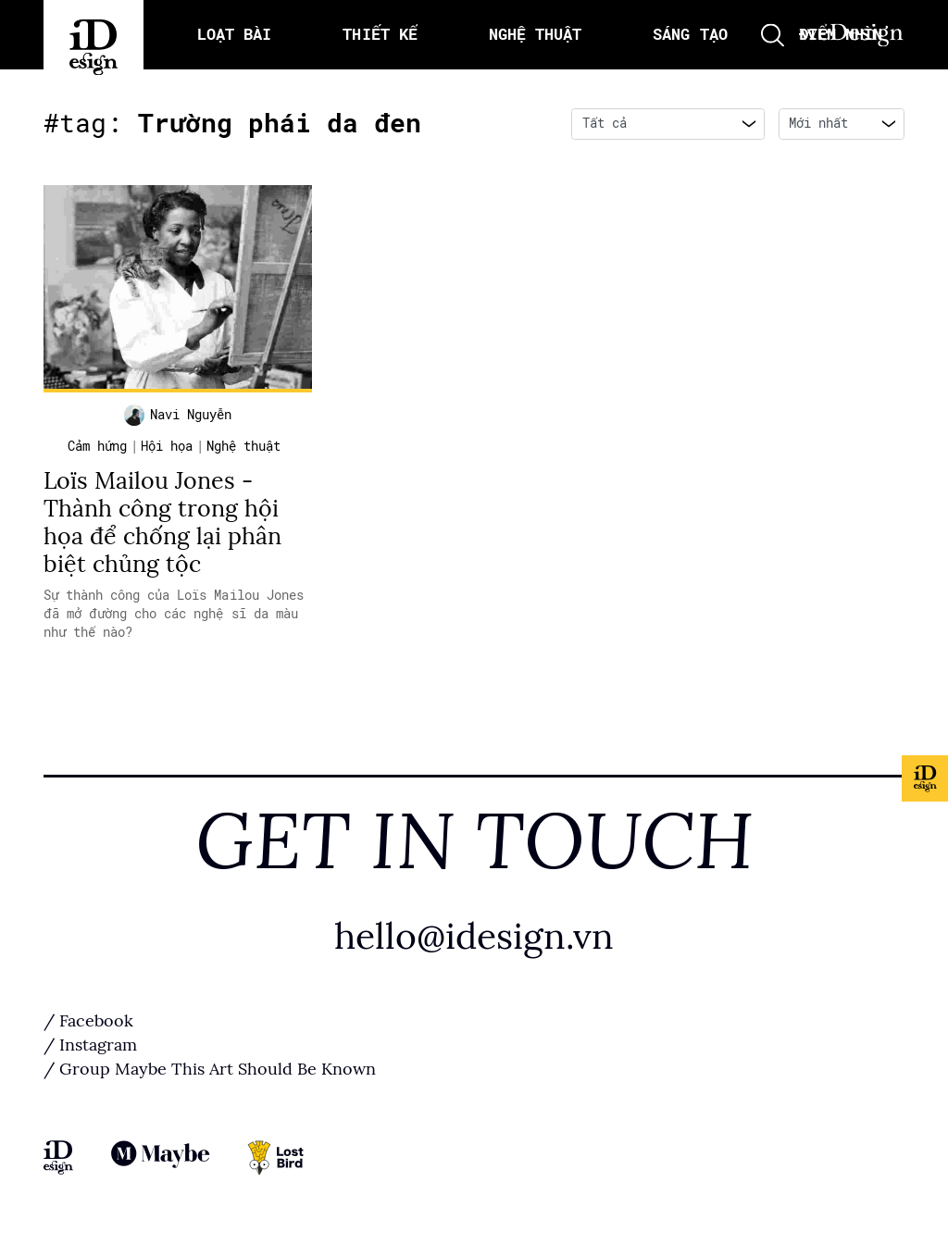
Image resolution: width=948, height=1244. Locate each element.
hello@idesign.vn (474, 936)
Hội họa (167, 446)
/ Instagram (90, 1045)
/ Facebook (88, 1021)
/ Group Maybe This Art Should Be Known (210, 1069)
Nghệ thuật (243, 446)
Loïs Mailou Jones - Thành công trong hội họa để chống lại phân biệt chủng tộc (162, 522)
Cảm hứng (97, 446)
